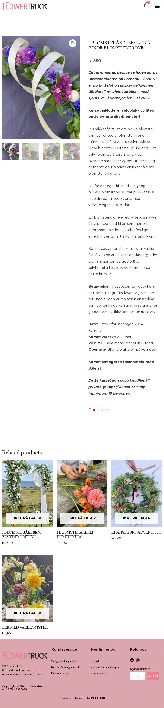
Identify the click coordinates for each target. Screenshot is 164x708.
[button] (157, 6)
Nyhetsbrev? (140, 669)
